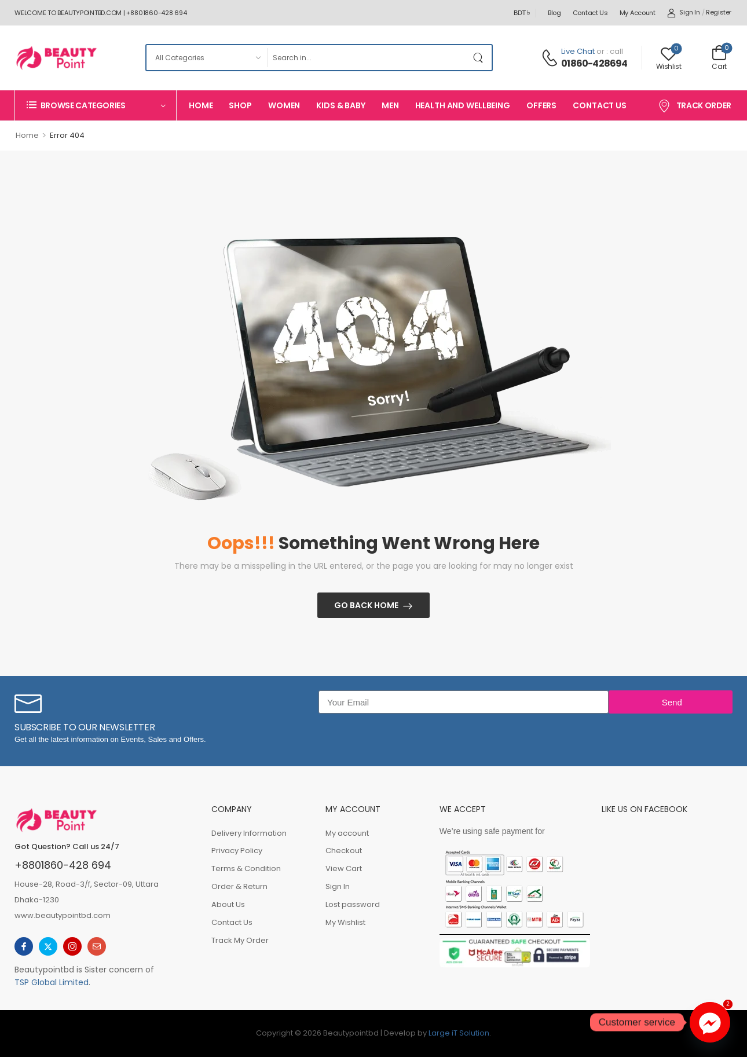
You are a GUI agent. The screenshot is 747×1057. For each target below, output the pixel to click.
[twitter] (48, 946)
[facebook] (23, 946)
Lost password (352, 904)
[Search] (367, 57)
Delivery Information (249, 833)
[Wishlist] (669, 57)
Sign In (337, 886)
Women (284, 105)
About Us (228, 904)
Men (390, 105)
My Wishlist (345, 922)
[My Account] (683, 13)
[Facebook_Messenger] (710, 1022)
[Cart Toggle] (719, 57)
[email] (96, 946)
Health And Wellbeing (462, 105)
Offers (541, 105)
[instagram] (72, 946)
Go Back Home (366, 605)
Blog (554, 12)
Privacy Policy (236, 850)
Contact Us (590, 12)
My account (638, 12)
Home (201, 105)
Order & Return (239, 886)
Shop (240, 105)
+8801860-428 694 (62, 865)
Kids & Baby (340, 105)
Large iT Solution (459, 1032)
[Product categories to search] (206, 57)
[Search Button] (480, 57)
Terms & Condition (246, 868)
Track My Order (240, 940)
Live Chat (578, 51)
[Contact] (551, 58)
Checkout (343, 850)
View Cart (343, 868)
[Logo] (56, 58)
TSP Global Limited (51, 982)
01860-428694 (594, 63)
